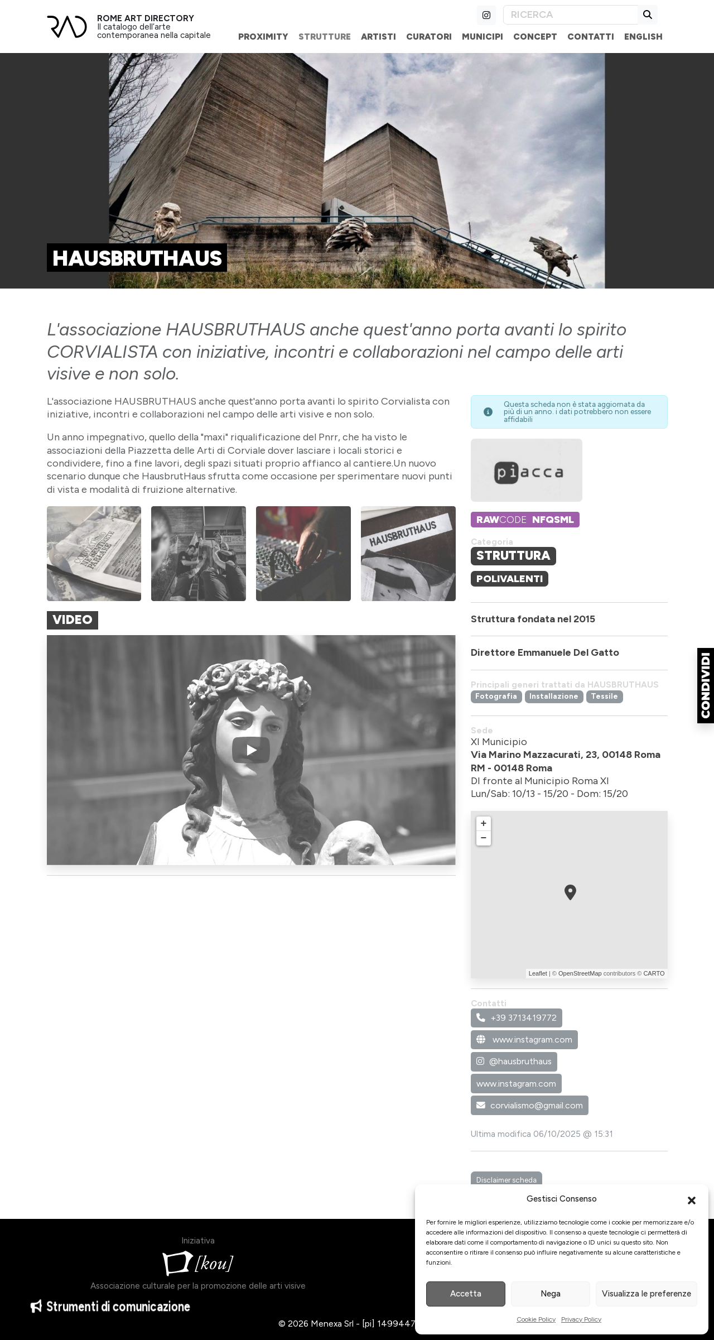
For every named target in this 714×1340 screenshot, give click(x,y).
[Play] (251, 750)
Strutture (324, 36)
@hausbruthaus (514, 1061)
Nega (551, 1294)
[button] (691, 1199)
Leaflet (538, 973)
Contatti (590, 36)
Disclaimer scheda (506, 1179)
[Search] (570, 15)
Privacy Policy (581, 1319)
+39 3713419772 (516, 1017)
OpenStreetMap (580, 973)
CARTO (653, 973)
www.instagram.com (524, 1039)
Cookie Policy (536, 1319)
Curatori (429, 36)
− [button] (484, 838)
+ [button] (484, 823)
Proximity (263, 36)
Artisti (378, 36)
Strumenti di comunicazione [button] (110, 1313)
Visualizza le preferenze (646, 1294)
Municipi (482, 36)
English (643, 36)
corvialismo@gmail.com (529, 1105)
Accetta (465, 1294)
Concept (535, 36)
